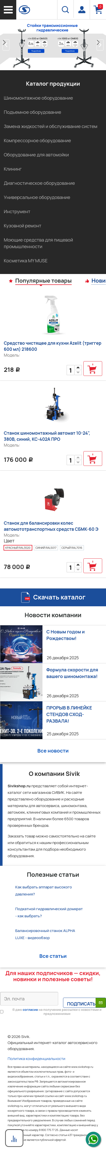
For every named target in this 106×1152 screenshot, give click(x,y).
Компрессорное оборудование (37, 140)
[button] (6, 44)
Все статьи (53, 956)
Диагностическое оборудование (39, 183)
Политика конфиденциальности (36, 1058)
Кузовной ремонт (22, 226)
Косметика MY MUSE (26, 261)
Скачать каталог (59, 597)
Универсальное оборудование (37, 197)
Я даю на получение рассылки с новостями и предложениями (57, 1012)
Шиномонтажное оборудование (38, 98)
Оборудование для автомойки (36, 155)
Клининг (13, 169)
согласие (30, 1009)
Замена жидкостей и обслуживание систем (50, 126)
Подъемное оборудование (32, 112)
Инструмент (17, 211)
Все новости (53, 750)
